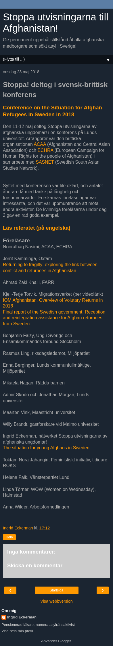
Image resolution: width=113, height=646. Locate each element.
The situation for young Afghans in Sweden (46, 447)
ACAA (40, 144)
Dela (9, 537)
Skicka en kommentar (34, 565)
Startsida (56, 590)
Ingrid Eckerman (22, 617)
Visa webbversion (56, 601)
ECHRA (45, 150)
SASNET (45, 162)
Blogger (64, 641)
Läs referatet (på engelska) (36, 228)
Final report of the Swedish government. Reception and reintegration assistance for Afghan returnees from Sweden (54, 318)
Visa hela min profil (17, 631)
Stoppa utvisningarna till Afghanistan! (55, 22)
